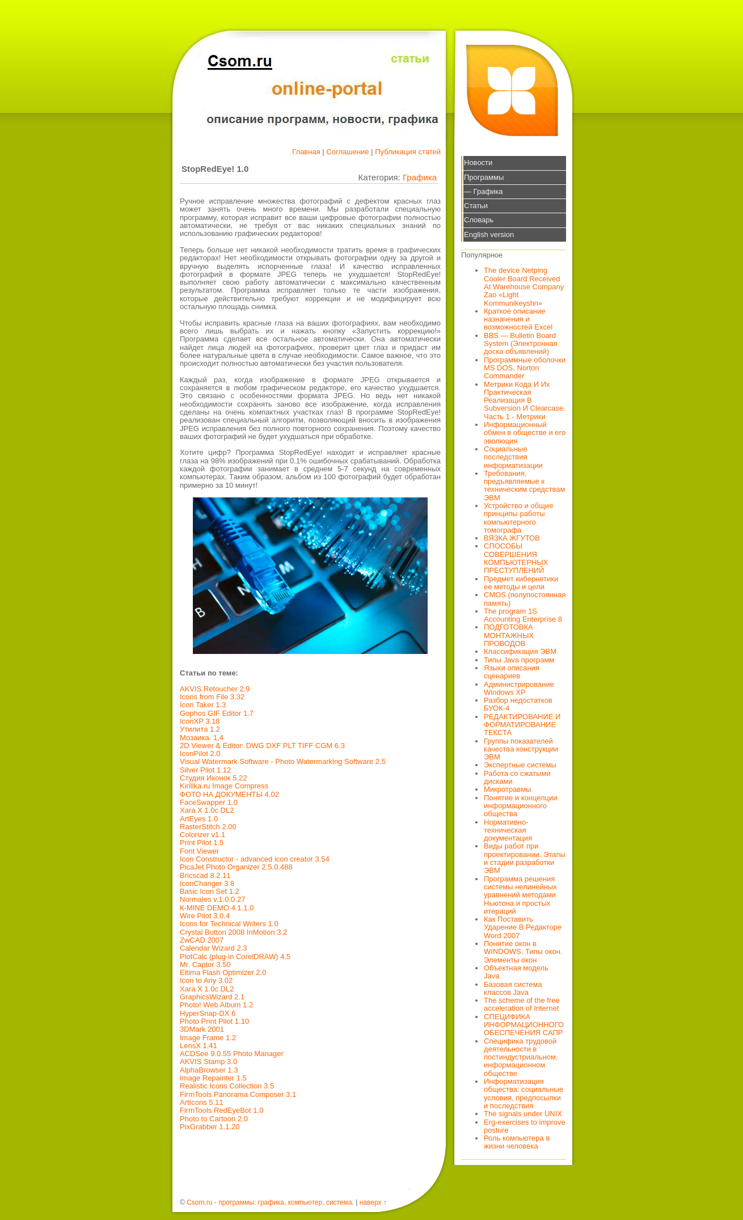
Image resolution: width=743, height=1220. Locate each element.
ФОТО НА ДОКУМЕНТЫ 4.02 (229, 794)
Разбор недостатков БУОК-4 (518, 704)
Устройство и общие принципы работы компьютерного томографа (518, 517)
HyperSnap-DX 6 (207, 1013)
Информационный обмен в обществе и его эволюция (524, 432)
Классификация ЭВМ (520, 651)
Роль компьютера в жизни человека (517, 1142)
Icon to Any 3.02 (206, 980)
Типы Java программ (519, 660)
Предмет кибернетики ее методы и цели (521, 583)
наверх (371, 1202)
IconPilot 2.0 (200, 753)
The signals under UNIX (523, 1113)
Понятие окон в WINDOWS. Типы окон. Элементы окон (523, 951)
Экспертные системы (520, 765)
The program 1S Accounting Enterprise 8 (523, 615)
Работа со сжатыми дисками (517, 777)
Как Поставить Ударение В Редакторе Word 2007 (523, 927)
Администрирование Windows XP (519, 688)
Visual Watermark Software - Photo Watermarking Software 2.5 (283, 761)
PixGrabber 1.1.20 (210, 1126)
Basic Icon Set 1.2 (209, 891)
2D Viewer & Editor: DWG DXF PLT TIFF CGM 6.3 (262, 745)
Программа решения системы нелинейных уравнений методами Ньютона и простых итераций (520, 895)
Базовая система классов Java (513, 988)
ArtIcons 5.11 (201, 1102)
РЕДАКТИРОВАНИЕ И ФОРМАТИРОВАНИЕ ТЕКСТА (522, 724)
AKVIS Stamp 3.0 (208, 1061)
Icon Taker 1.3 (203, 704)
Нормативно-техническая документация (508, 830)
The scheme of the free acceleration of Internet (522, 1004)
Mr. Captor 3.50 (205, 964)
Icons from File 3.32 (212, 697)
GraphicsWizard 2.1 (212, 997)
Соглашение (347, 151)
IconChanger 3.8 (207, 883)
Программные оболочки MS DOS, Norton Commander (524, 368)
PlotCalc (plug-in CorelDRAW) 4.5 (235, 956)
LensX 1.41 (198, 1045)
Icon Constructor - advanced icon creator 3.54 (255, 859)
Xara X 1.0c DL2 (207, 810)
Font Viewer (199, 851)
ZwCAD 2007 (201, 940)
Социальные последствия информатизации (513, 457)
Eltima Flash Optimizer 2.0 (223, 972)
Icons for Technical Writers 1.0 (229, 923)
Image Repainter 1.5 (213, 1078)
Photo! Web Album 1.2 (216, 1005)
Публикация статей (408, 151)
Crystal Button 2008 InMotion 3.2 (233, 932)
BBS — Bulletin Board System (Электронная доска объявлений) (521, 343)
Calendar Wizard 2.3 (213, 948)
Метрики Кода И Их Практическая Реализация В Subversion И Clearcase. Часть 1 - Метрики (524, 400)
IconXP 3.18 (200, 721)
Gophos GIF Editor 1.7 (217, 713)
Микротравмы (507, 789)
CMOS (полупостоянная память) (525, 598)
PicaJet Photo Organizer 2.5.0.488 (236, 867)
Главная (306, 151)
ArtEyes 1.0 (199, 818)
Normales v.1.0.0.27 (212, 899)
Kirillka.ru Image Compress (224, 786)
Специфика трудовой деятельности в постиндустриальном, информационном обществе (521, 1057)
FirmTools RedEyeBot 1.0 (221, 1110)
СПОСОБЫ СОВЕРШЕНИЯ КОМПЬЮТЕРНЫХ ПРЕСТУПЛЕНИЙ (516, 558)
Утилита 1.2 (200, 729)
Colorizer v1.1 (202, 834)
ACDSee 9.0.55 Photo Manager (232, 1053)
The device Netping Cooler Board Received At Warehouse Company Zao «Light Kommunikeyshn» (524, 286)
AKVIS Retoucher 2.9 (215, 689)
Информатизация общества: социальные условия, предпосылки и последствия (523, 1093)
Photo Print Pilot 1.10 (214, 1021)
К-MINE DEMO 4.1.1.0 (217, 908)
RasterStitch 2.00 (208, 826)
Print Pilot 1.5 (201, 842)
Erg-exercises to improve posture (524, 1126)
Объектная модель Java (516, 972)
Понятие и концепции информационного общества (521, 805)
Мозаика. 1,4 (201, 737)
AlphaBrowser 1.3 (209, 1070)
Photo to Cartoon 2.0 (214, 1119)
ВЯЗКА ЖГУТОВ (512, 538)
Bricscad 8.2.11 (205, 875)
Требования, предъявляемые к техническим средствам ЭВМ (524, 485)
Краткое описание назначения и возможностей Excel (518, 319)
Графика (420, 177)
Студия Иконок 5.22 (213, 778)
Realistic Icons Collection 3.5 (227, 1086)
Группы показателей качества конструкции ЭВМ (521, 749)
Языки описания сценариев (511, 672)
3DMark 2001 (202, 1029)
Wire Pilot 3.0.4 (205, 915)
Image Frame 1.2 (208, 1037)
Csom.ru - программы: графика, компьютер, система (269, 1202)
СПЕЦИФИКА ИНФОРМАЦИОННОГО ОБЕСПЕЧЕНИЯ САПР (524, 1024)
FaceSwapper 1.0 (209, 802)
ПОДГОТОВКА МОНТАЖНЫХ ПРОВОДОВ (509, 635)
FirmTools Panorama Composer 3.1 (238, 1094)
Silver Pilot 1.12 (205, 770)
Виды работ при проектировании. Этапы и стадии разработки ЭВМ (524, 858)
